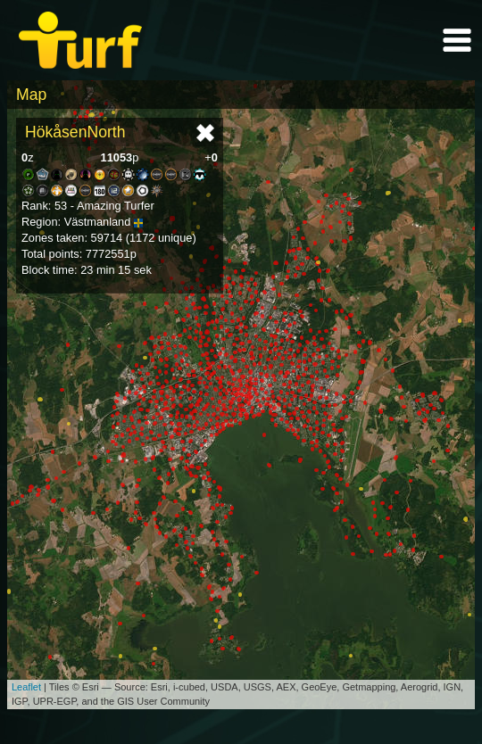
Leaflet (26, 687)
